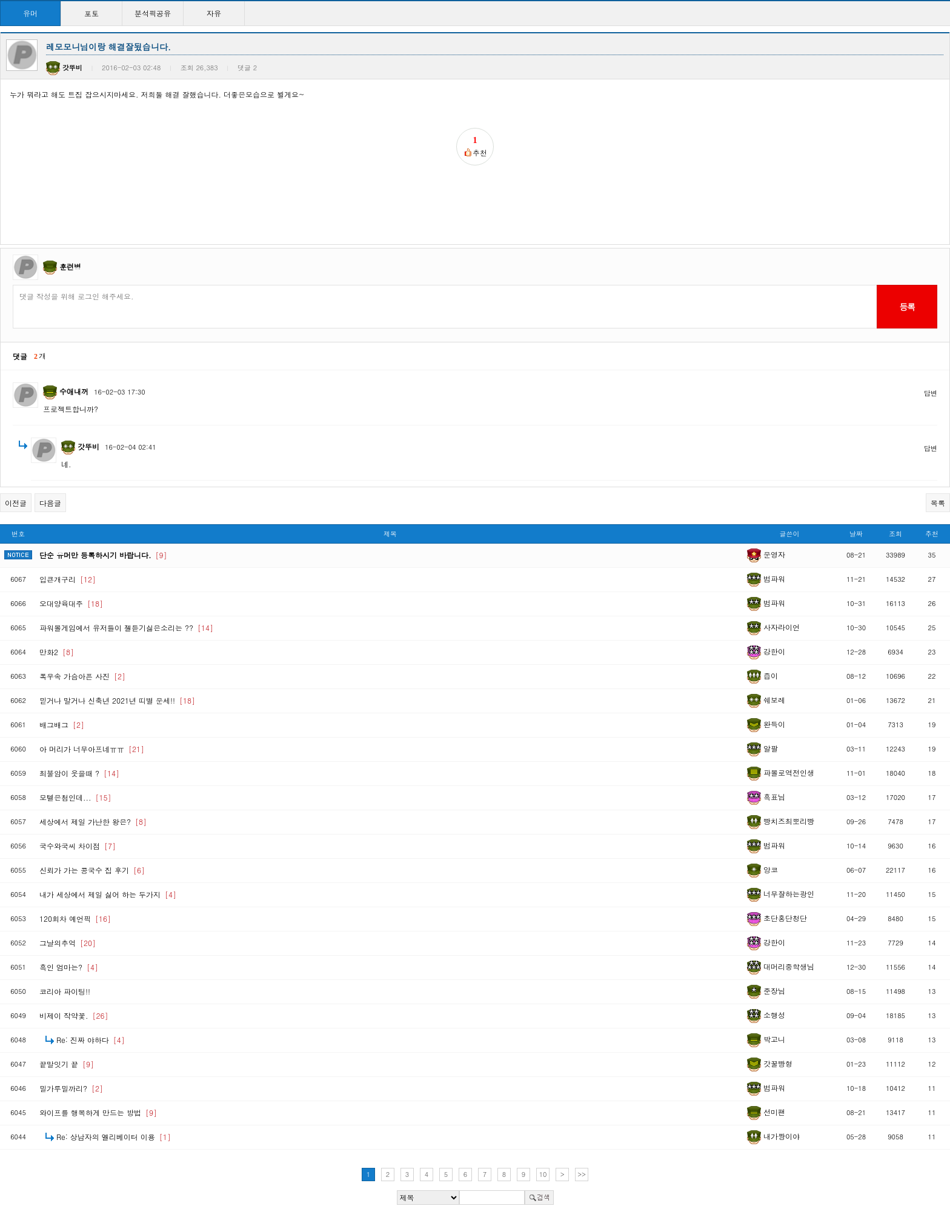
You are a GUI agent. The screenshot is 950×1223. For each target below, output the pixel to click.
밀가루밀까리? (71, 1088)
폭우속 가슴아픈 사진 (82, 676)
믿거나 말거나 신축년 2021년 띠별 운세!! (117, 700)
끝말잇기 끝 (66, 1064)
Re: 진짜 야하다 (90, 1040)
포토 (91, 13)
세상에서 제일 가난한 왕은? (93, 821)
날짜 (856, 533)
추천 (931, 533)
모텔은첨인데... (75, 797)
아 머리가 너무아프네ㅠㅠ (91, 749)
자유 (214, 13)
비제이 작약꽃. (73, 1015)
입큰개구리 (67, 579)
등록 (906, 307)
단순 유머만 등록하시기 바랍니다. (103, 555)
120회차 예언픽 (75, 918)
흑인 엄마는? (68, 967)
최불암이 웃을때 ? (79, 773)
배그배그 (61, 724)
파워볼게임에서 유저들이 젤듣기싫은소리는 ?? (126, 627)
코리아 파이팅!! (64, 991)
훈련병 (70, 266)
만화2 (56, 652)
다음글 (50, 503)
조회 (895, 533)
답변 (930, 393)
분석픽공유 (153, 13)
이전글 (16, 503)
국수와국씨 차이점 (77, 846)
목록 (938, 503)
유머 (30, 13)
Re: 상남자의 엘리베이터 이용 (113, 1136)
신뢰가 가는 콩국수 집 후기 (92, 870)
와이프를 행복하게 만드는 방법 (98, 1112)
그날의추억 (67, 943)
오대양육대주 (71, 603)
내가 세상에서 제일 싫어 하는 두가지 (107, 894)
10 (543, 1174)
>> (581, 1174)
